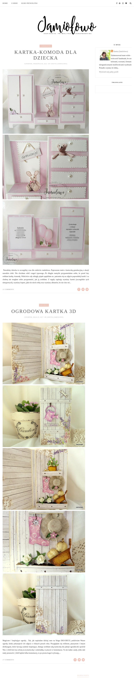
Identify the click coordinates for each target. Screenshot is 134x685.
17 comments (8, 659)
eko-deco (44, 305)
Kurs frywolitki (29, 3)
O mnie (14, 3)
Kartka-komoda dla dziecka (45, 55)
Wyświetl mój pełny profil (108, 72)
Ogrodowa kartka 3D (43, 311)
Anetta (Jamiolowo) (120, 51)
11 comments (8, 289)
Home (5, 3)
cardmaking (46, 46)
